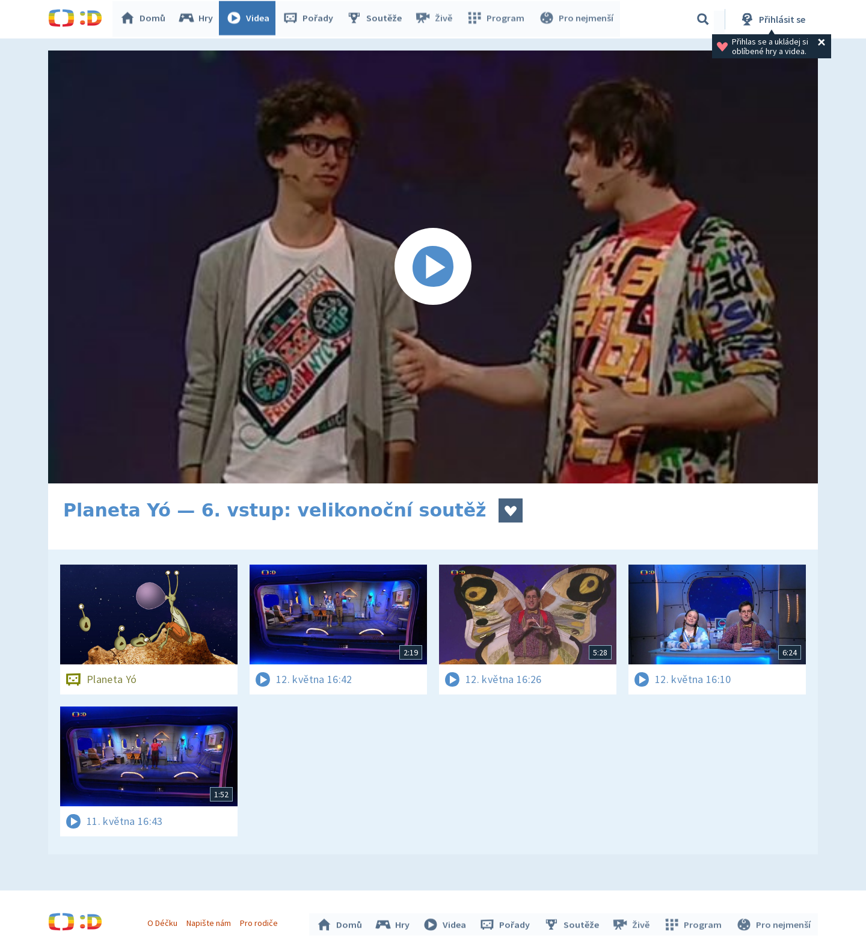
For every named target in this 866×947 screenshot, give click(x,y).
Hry (198, 19)
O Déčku (164, 921)
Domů (144, 19)
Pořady (310, 19)
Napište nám (210, 921)
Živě (436, 19)
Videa (250, 19)
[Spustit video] (433, 267)
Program (496, 19)
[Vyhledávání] (703, 19)
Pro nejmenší (576, 19)
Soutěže (376, 19)
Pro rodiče (261, 921)
